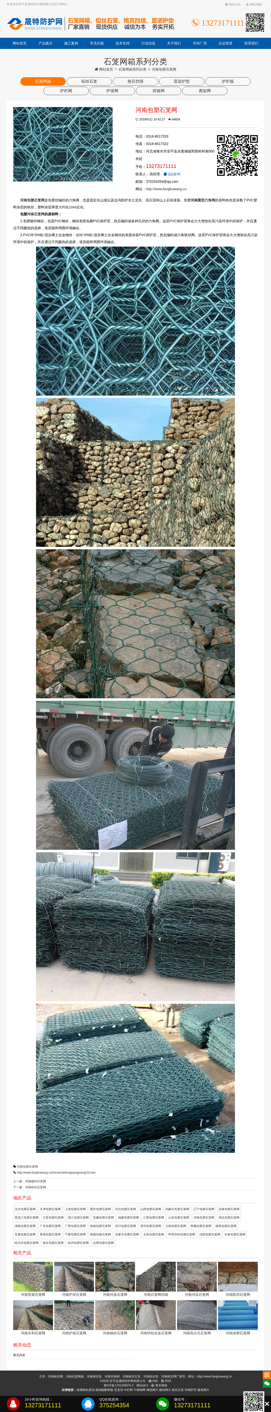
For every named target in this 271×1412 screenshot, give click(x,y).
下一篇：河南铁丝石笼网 (29, 1187)
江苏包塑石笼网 (53, 1217)
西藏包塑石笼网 (200, 1226)
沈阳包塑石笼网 (209, 1234)
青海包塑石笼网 (50, 1234)
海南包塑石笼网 (100, 1226)
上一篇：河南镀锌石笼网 (29, 1181)
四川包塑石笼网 (125, 1226)
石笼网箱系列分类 (132, 69)
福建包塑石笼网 (128, 1217)
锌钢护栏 (191, 1390)
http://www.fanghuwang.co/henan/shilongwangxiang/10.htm (56, 1172)
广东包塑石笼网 (50, 1226)
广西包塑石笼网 (75, 1226)
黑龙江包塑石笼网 (27, 1217)
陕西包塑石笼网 (226, 1226)
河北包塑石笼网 (125, 1209)
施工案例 (71, 43)
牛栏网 (128, 1390)
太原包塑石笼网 (153, 1234)
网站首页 (20, 43)
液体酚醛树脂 (104, 1390)
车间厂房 (200, 43)
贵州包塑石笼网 (150, 1226)
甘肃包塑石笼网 (25, 1234)
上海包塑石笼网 (75, 1209)
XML (153, 1381)
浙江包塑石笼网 (78, 1217)
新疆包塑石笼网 (100, 1234)
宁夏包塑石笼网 (75, 1234)
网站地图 (254, 4)
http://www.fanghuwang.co (166, 189)
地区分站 (233, 4)
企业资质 (225, 43)
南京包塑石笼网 (53, 1243)
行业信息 (148, 43)
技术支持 (123, 43)
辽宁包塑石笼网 (203, 1209)
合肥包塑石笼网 (103, 1243)
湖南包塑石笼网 (25, 1226)
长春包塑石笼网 (235, 1234)
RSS (166, 1381)
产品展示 (45, 43)
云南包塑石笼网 (175, 1226)
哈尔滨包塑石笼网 (27, 1243)
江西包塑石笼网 (153, 1217)
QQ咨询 (171, 174)
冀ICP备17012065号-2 (119, 1385)
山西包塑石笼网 (150, 1209)
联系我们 (251, 43)
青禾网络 (159, 1385)
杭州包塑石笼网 (78, 1243)
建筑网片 (165, 1390)
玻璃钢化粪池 (85, 1390)
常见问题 (97, 43)
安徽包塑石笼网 (103, 1217)
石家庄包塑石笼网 (127, 1234)
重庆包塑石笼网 (100, 1209)
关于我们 (174, 43)
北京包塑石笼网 (25, 1209)
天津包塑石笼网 (50, 1209)
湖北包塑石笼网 (229, 1217)
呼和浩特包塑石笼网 (181, 1234)
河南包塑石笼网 (27, 1166)
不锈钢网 (139, 1390)
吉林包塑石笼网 (229, 1209)
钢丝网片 (152, 1390)
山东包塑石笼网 (178, 1217)
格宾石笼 (178, 1390)
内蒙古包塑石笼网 (177, 1209)
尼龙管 (118, 1390)
